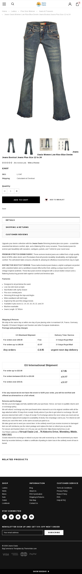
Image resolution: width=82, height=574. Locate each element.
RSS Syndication (35, 494)
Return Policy (62, 494)
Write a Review (33, 163)
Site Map (32, 500)
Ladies (13, 11)
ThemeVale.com (30, 549)
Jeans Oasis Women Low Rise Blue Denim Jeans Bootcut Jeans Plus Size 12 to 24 (37, 14)
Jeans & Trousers (46, 11)
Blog (31, 488)
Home (4, 11)
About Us (32, 491)
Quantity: (6, 186)
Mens (4, 494)
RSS (58, 497)
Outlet (4, 500)
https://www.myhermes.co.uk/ (59, 429)
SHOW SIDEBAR (41, 571)
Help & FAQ (61, 500)
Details (10, 220)
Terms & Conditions (64, 488)
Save (4, 209)
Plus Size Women (28, 11)
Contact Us (33, 503)
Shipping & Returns (17, 227)
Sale (4, 497)
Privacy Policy (62, 491)
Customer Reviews (17, 234)
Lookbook (6, 503)
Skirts (4, 491)
